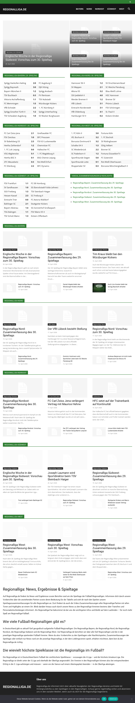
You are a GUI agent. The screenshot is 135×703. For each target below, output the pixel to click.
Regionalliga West (110, 55)
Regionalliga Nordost (10, 396)
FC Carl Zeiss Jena (54, 396)
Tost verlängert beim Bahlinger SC (30, 500)
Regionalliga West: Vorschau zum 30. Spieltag (65, 546)
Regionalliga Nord (79, 55)
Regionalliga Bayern (80, 32)
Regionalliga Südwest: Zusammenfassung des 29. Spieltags (99, 197)
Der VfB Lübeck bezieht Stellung (67, 328)
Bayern (79, 9)
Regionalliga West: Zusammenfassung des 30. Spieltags (97, 202)
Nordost (99, 9)
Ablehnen (113, 699)
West (121, 9)
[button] (129, 9)
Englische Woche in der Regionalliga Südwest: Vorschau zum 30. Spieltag (22, 476)
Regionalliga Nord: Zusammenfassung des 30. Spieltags (97, 187)
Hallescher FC (97, 396)
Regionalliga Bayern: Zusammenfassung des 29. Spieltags (98, 183)
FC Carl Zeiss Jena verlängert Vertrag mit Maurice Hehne (66, 402)
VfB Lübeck (52, 324)
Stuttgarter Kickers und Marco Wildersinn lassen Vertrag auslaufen (118, 502)
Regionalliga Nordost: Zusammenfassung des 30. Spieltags (99, 192)
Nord (89, 9)
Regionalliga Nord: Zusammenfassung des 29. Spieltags (28, 358)
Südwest (111, 9)
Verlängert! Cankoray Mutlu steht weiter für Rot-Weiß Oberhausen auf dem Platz (74, 574)
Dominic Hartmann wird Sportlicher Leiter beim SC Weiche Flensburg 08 (75, 358)
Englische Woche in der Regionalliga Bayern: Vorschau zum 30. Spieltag (21, 257)
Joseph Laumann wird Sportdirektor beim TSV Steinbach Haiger (62, 476)
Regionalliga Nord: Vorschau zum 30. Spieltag (110, 330)
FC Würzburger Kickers (100, 250)
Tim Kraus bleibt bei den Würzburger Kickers (107, 256)
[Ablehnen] (131, 699)
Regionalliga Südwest (14, 52)
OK (104, 699)
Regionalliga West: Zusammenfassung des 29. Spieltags (109, 548)
